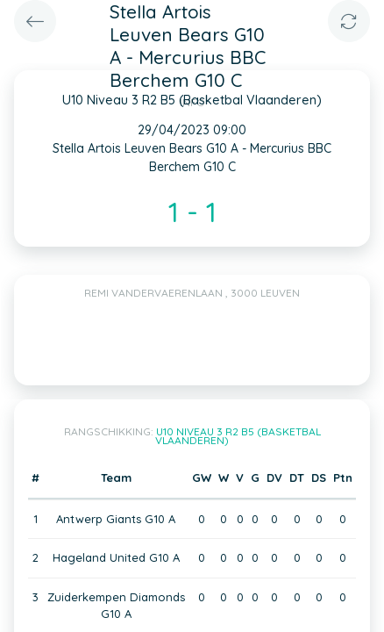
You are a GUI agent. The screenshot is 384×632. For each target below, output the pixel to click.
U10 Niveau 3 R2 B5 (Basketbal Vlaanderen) (238, 436)
